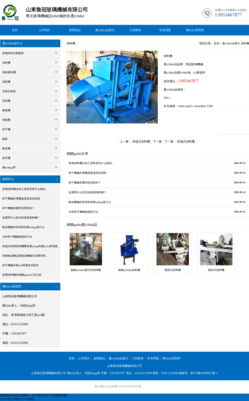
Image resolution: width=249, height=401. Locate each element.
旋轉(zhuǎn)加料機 (129, 270)
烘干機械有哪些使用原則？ (18, 208)
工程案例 (135, 30)
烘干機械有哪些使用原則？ (85, 182)
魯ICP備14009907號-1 (203, 373)
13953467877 (188, 81)
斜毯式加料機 (141, 141)
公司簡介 (45, 30)
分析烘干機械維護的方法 (17, 236)
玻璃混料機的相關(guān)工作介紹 (22, 274)
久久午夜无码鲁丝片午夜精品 (17, 399)
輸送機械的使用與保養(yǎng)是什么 (23, 227)
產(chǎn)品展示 (105, 30)
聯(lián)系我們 (195, 30)
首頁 (15, 30)
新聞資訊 (75, 30)
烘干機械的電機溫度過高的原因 (21, 198)
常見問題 (165, 30)
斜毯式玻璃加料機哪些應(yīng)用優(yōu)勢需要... (31, 246)
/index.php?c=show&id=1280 (195, 106)
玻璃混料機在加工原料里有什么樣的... (24, 189)
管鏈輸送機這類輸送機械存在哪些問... (24, 255)
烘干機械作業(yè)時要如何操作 (20, 265)
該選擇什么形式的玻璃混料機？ (21, 217)
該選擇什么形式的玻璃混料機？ (87, 192)
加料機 (245, 43)
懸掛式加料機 (173, 270)
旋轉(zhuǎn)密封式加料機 (86, 270)
